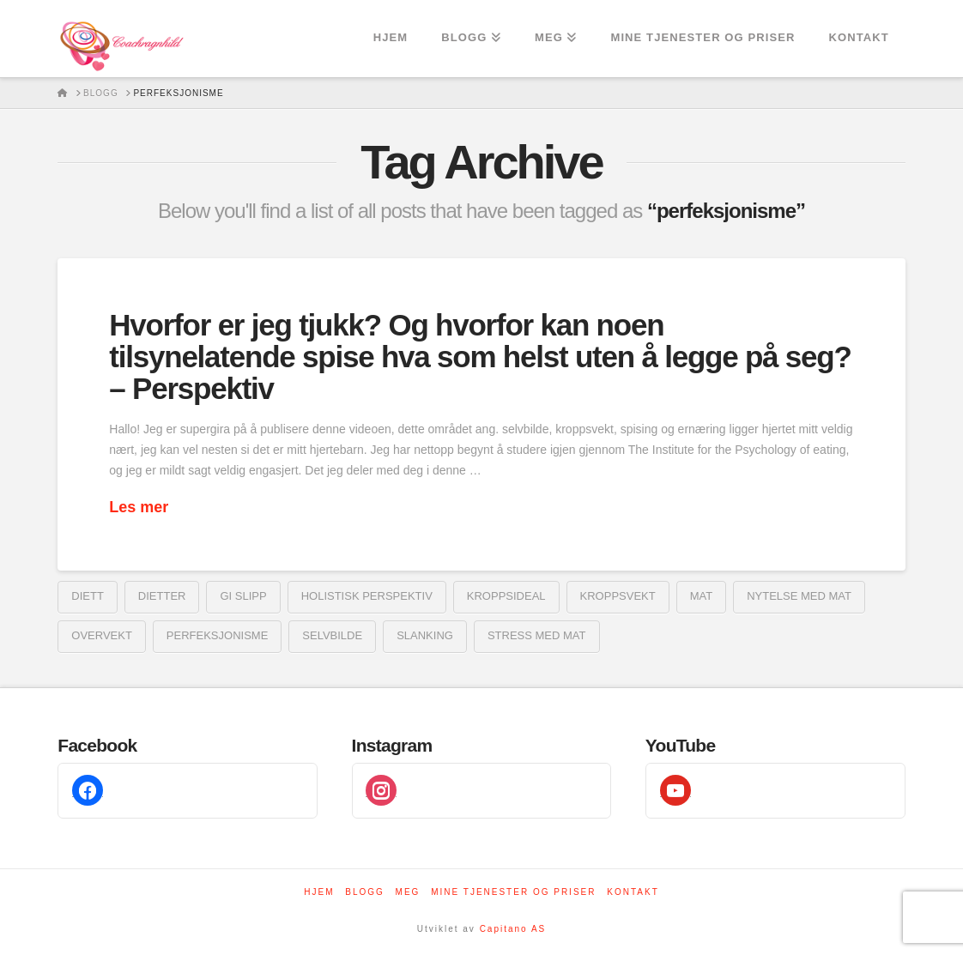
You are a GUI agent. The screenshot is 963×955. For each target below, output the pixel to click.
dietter (162, 595)
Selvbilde (332, 635)
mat (701, 595)
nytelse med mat (799, 595)
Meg (408, 892)
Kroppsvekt (618, 595)
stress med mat (537, 635)
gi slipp (243, 595)
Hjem (319, 892)
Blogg (365, 892)
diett (87, 595)
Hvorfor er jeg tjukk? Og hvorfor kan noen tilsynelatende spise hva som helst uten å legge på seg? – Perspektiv (480, 356)
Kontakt (632, 892)
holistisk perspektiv (367, 595)
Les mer (138, 507)
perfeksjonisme (217, 635)
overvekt (101, 635)
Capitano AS (513, 929)
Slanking (425, 635)
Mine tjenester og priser (513, 892)
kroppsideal (506, 595)
